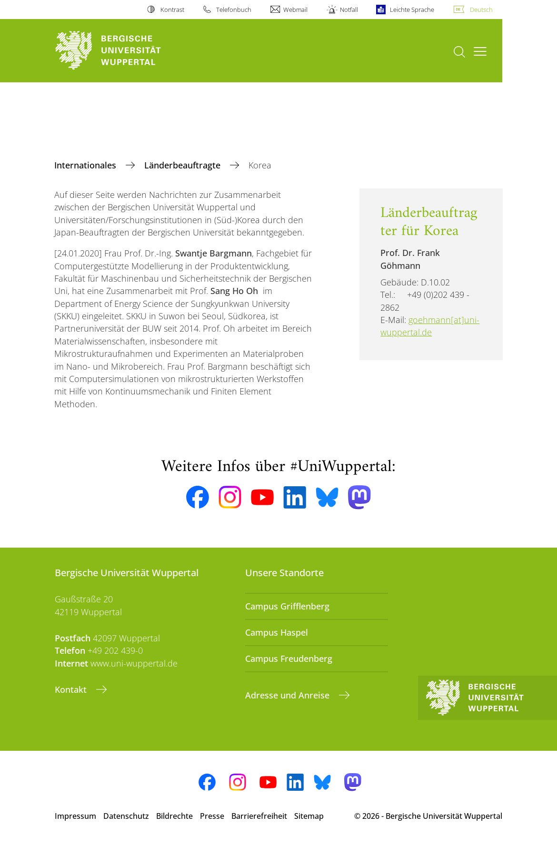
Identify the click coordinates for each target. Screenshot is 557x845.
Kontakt (72, 689)
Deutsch (481, 9)
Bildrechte (174, 816)
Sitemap (309, 816)
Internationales (86, 165)
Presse (212, 816)
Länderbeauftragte (183, 165)
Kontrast (172, 9)
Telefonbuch (233, 9)
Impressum (75, 816)
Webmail (295, 9)
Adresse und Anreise (288, 695)
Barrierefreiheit (259, 816)
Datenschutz (126, 816)
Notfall (349, 9)
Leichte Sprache (412, 9)
